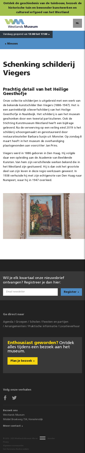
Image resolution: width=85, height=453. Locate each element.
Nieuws (12, 43)
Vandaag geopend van (25, 34)
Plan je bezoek (21, 361)
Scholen (35, 321)
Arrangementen (15, 326)
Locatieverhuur (70, 326)
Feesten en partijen (55, 321)
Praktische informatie (42, 326)
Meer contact (12, 426)
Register (70, 292)
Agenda (8, 321)
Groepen (21, 321)
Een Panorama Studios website (16, 449)
